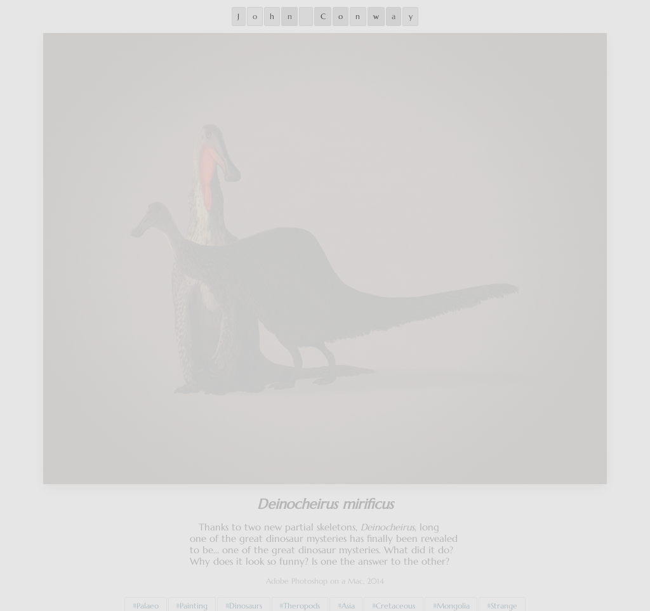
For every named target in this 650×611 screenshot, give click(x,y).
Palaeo (147, 597)
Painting (194, 597)
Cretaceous (395, 597)
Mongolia (453, 597)
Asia (348, 597)
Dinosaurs (245, 597)
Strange (504, 597)
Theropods (301, 597)
